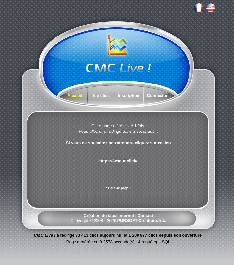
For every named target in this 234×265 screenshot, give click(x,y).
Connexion (157, 95)
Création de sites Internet (109, 215)
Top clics (101, 95)
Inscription (128, 95)
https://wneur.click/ (118, 160)
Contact (145, 215)
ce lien (164, 142)
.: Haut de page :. (118, 188)
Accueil (74, 95)
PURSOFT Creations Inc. (141, 220)
